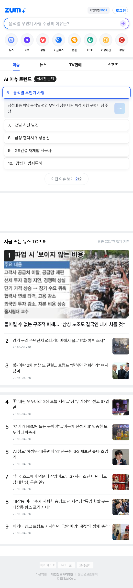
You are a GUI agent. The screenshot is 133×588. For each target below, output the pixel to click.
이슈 (16, 64)
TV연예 (75, 64)
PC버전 (66, 565)
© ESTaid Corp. (66, 578)
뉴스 (43, 64)
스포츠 (113, 64)
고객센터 (85, 565)
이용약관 (41, 574)
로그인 (121, 10)
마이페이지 (48, 565)
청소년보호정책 (88, 574)
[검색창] (60, 23)
